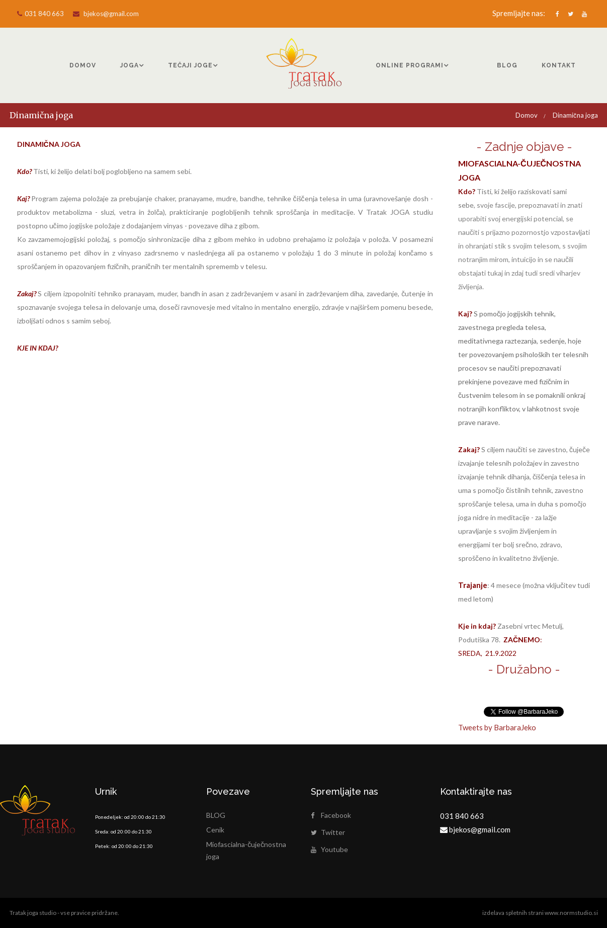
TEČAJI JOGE (190, 65)
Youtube (329, 849)
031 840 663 (40, 14)
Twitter (328, 832)
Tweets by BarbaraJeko (497, 727)
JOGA (129, 65)
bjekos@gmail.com (106, 14)
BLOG (507, 65)
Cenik (215, 829)
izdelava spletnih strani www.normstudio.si (540, 912)
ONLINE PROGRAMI (410, 65)
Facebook (331, 815)
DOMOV (82, 65)
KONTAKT (559, 65)
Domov (526, 115)
